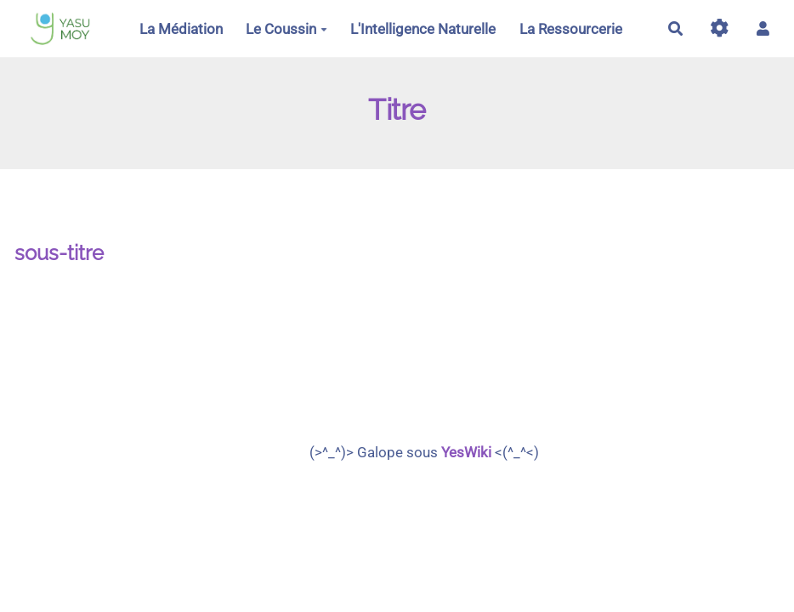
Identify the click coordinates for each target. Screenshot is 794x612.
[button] (763, 28)
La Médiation (181, 28)
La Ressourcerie (570, 28)
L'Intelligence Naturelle (423, 28)
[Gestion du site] (719, 28)
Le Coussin (286, 28)
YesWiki (466, 452)
